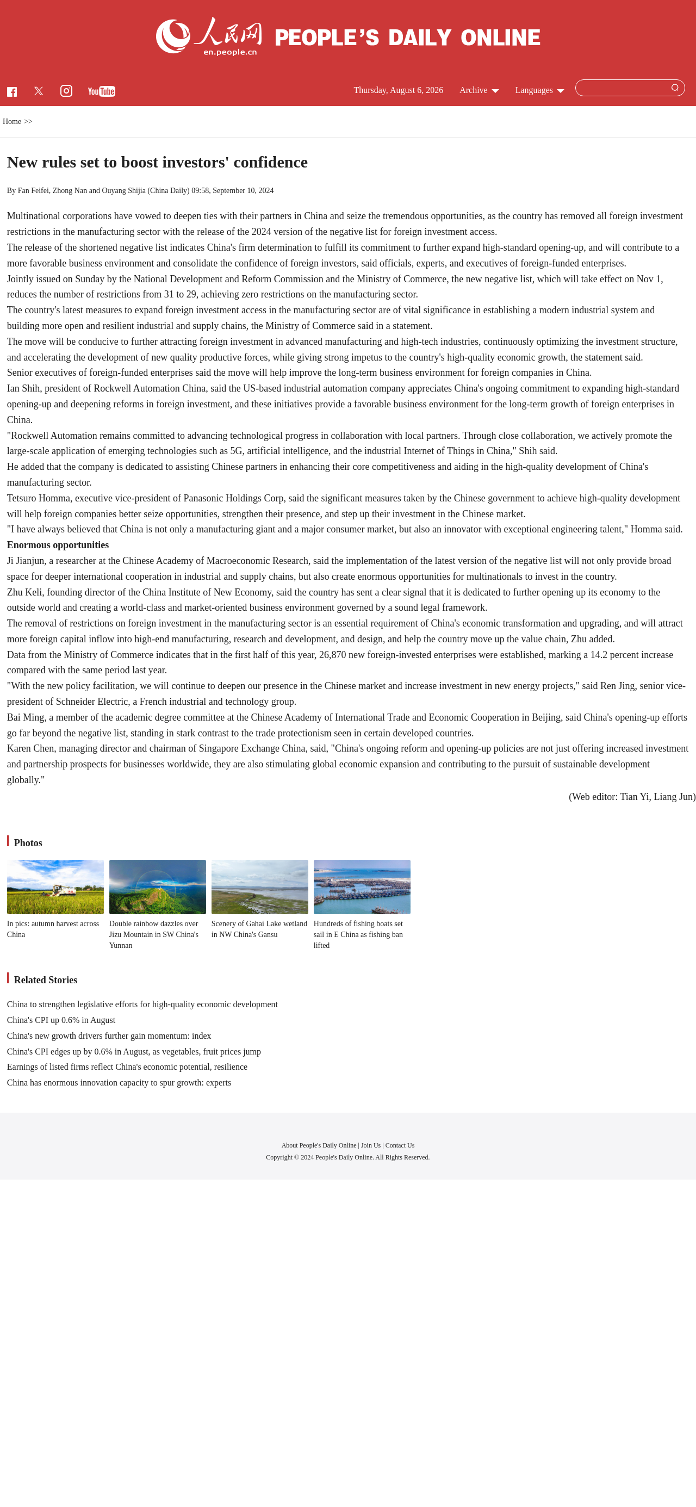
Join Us (371, 1145)
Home (12, 121)
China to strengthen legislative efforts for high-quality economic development (142, 1004)
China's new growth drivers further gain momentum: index (109, 1035)
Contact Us (400, 1145)
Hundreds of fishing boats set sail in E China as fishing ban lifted (358, 934)
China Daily (168, 191)
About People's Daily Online (319, 1145)
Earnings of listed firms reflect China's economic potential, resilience (127, 1066)
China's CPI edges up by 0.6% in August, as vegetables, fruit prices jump (134, 1051)
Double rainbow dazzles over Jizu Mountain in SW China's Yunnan (153, 934)
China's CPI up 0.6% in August (61, 1020)
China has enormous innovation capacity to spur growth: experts (119, 1082)
